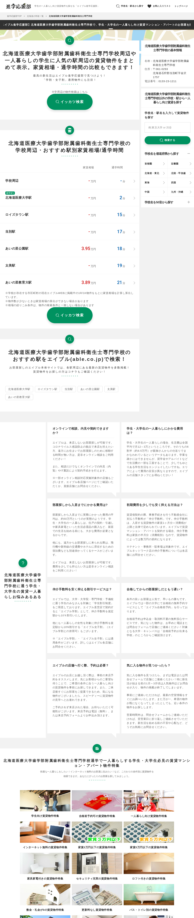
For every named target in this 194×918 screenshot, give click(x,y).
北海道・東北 (152, 173)
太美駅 (111, 389)
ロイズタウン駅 (47, 389)
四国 (173, 182)
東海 (147, 182)
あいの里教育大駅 (19, 397)
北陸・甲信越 (178, 173)
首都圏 (148, 163)
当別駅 (69, 389)
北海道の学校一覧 (35, 16)
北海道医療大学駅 (19, 389)
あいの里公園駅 (90, 389)
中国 (147, 192)
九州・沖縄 (177, 192)
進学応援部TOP (14, 16)
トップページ (181, 6)
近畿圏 (174, 163)
